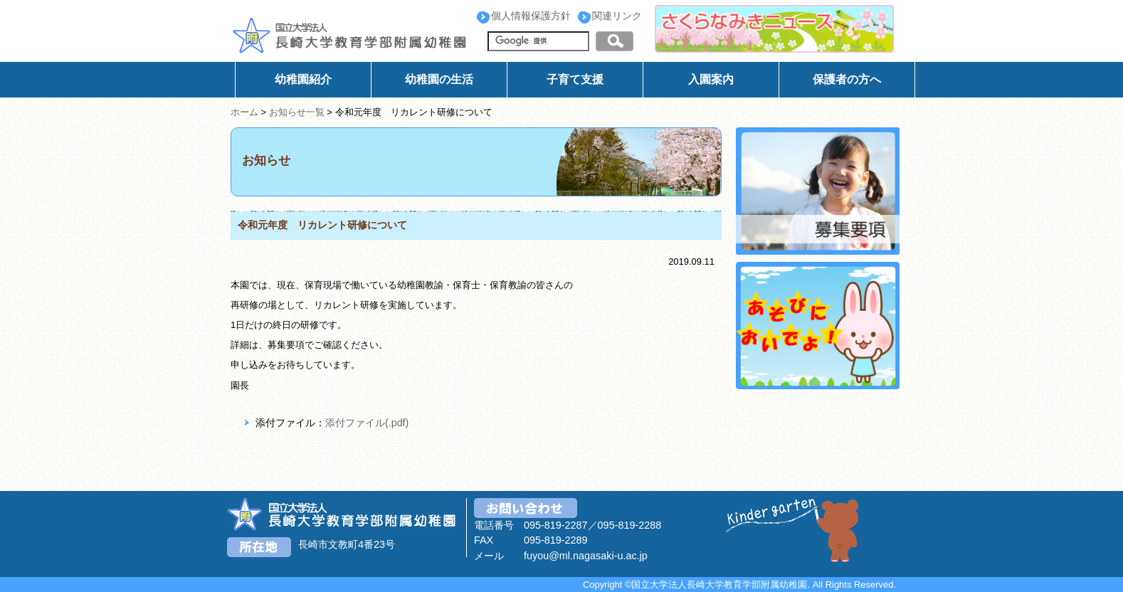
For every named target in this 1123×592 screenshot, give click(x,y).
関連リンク (617, 15)
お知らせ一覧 (297, 112)
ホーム (244, 112)
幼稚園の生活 (439, 79)
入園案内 (711, 79)
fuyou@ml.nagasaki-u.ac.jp (586, 555)
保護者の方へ (847, 79)
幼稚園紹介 (303, 79)
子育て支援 (575, 79)
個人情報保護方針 (531, 15)
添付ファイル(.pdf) (366, 422)
